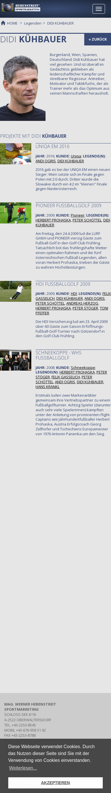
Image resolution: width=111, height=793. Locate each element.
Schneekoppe (83, 367)
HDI (74, 293)
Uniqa (76, 156)
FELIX (66, 376)
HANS (47, 386)
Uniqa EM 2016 (52, 146)
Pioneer (78, 215)
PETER (87, 220)
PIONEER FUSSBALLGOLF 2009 (68, 205)
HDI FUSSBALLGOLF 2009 (63, 284)
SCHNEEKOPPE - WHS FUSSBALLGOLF (58, 355)
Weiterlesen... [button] (23, 768)
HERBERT (53, 220)
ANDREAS (82, 303)
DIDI (70, 160)
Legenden (33, 23)
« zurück (98, 39)
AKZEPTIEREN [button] (55, 782)
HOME (12, 23)
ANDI (46, 160)
